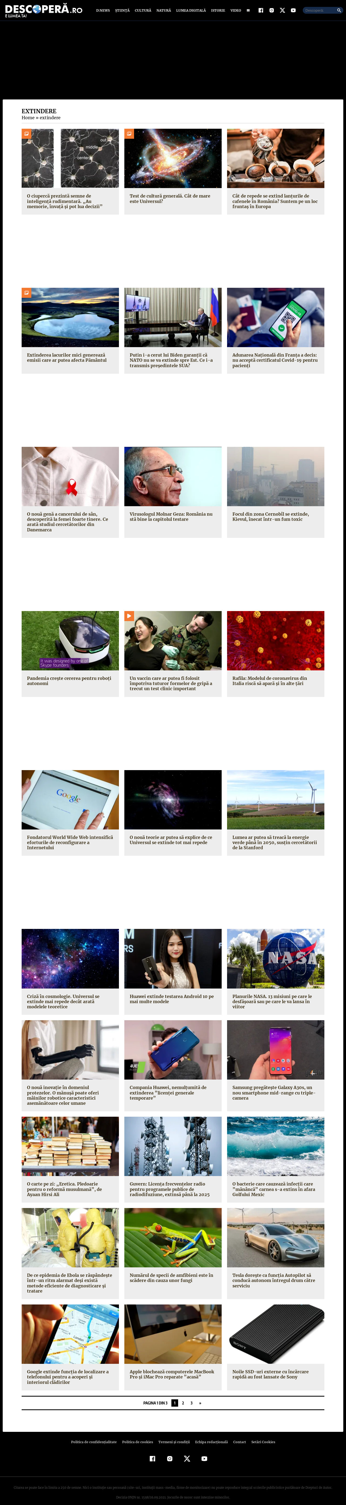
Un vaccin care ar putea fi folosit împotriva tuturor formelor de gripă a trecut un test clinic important (169, 686)
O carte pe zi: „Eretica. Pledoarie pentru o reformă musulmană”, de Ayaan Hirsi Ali (68, 1186)
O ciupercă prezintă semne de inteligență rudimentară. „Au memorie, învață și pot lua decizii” (68, 203)
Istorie (217, 11)
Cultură (143, 11)
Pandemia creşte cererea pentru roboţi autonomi (68, 683)
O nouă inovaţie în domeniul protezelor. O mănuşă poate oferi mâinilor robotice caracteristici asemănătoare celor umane (70, 1095)
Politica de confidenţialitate (96, 1434)
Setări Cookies (260, 1434)
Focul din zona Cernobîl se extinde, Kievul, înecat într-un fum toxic (269, 519)
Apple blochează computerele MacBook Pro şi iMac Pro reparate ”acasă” (172, 1366)
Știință (122, 11)
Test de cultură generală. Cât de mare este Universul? (169, 201)
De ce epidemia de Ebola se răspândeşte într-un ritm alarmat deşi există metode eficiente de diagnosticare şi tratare (69, 1278)
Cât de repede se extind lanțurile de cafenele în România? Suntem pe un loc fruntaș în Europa (274, 203)
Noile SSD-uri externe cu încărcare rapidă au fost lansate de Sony (269, 1366)
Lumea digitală (190, 11)
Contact (237, 1434)
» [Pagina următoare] (200, 1395)
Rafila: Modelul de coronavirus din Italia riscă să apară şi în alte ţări (275, 683)
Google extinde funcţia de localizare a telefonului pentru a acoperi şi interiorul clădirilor (69, 1369)
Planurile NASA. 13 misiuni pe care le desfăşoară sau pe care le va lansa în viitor (271, 1004)
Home (28, 120)
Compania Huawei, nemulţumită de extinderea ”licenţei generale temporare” (167, 1095)
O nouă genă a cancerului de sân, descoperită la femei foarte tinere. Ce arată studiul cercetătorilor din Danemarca (66, 524)
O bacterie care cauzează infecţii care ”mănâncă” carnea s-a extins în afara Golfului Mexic (271, 1186)
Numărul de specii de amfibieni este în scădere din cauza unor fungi (170, 1275)
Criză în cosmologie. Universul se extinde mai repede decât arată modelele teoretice (70, 1004)
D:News (103, 11)
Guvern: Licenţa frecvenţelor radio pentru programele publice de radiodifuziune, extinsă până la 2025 (168, 1186)
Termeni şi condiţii (173, 1434)
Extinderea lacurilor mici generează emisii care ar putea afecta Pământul (65, 360)
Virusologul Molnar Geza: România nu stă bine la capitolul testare (170, 519)
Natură (163, 11)
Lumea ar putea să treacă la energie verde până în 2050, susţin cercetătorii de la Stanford (272, 845)
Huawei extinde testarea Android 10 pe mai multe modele (171, 1001)
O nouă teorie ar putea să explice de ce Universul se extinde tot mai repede (170, 842)
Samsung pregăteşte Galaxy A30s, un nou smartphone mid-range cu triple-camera (272, 1095)
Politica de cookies (138, 1434)
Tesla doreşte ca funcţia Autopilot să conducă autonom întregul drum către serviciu (272, 1278)
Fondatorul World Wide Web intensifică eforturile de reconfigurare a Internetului (68, 845)
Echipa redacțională (210, 1434)
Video (234, 11)
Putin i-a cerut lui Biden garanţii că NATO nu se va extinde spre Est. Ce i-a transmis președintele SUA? (170, 362)
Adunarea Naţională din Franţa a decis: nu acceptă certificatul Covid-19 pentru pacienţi (273, 362)
